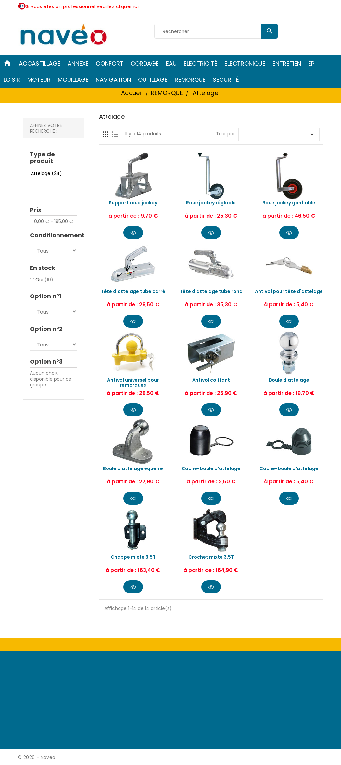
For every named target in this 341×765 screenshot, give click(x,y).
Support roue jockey (133, 203)
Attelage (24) (46, 173)
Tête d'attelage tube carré (133, 291)
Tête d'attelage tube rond (211, 291)
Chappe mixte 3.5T (133, 557)
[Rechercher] (216, 31)
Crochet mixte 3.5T (211, 557)
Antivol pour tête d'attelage (289, 291)
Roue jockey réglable (211, 203)
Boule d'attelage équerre (133, 468)
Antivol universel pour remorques (133, 382)
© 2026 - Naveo (37, 757)
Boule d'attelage (289, 380)
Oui (44, 279)
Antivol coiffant (211, 380)
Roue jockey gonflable (288, 203)
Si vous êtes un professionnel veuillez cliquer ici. (83, 6)
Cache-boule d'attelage (211, 468)
